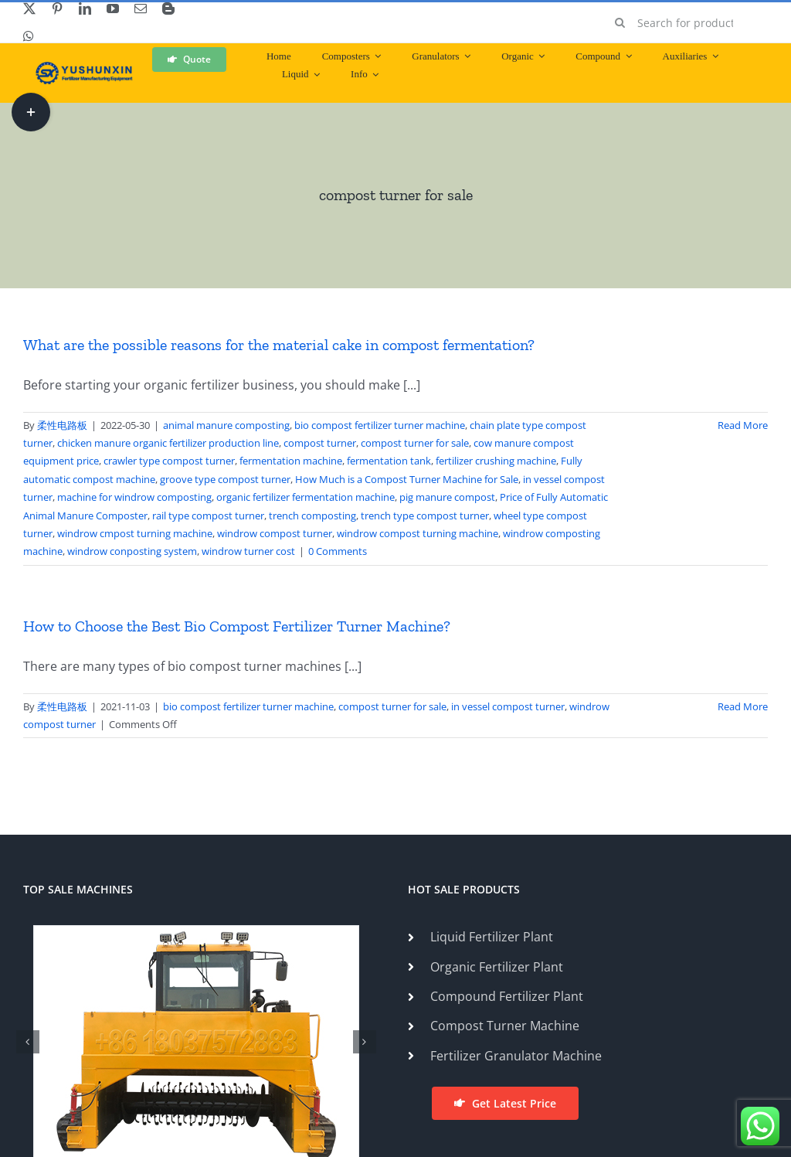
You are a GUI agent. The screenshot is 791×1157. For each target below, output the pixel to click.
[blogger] (168, 8)
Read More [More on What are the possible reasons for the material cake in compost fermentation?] (743, 425)
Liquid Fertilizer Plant (491, 936)
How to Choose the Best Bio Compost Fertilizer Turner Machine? (236, 626)
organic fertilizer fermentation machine (305, 497)
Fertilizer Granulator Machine (516, 1055)
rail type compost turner (208, 515)
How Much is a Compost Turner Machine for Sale (406, 479)
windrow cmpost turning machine (134, 533)
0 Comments (337, 551)
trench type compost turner (425, 515)
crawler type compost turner (169, 461)
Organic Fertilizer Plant (496, 966)
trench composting (312, 515)
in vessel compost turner (508, 706)
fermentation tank (389, 461)
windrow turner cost (248, 551)
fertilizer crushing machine (496, 461)
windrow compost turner (274, 533)
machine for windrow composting (134, 497)
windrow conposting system (132, 551)
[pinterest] (57, 8)
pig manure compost (447, 497)
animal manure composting (226, 425)
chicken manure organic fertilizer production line (168, 443)
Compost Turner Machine (504, 1025)
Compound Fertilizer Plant (506, 996)
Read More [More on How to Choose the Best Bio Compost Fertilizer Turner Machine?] (743, 706)
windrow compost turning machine (417, 533)
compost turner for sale (415, 443)
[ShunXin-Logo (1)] (80, 68)
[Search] (620, 22)
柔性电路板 (62, 425)
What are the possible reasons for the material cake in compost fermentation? (279, 344)
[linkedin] (85, 8)
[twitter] (29, 8)
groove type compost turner (225, 479)
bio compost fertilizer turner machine (379, 425)
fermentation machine (290, 461)
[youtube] (113, 8)
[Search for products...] (686, 22)
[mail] (140, 8)
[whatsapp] (28, 36)
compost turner (319, 443)
